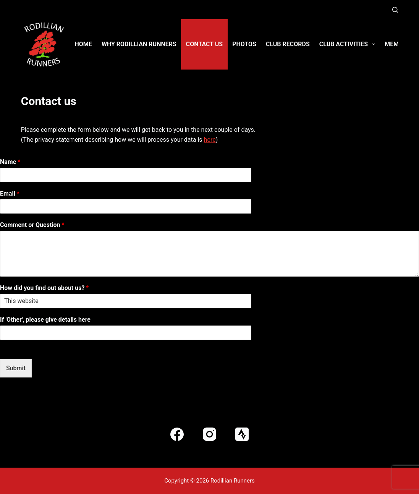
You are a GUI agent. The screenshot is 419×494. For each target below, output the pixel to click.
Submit (16, 368)
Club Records (288, 44)
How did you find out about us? (44, 288)
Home (83, 44)
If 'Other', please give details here (45, 319)
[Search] (395, 10)
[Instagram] (209, 434)
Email (9, 193)
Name (10, 161)
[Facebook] (177, 434)
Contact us (204, 44)
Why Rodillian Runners (139, 44)
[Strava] (242, 434)
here (210, 139)
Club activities (349, 44)
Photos (244, 44)
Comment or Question (32, 224)
